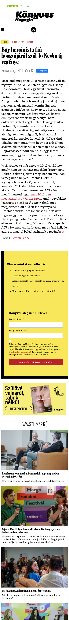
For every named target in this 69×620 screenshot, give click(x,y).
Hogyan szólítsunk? (19, 331)
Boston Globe (20, 238)
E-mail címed (16, 319)
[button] (2, 29)
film (11, 42)
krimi (15, 42)
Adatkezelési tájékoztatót (20, 352)
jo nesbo (30, 42)
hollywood (22, 42)
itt (63, 231)
